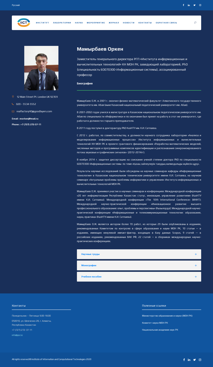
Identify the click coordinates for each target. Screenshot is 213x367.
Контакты (145, 23)
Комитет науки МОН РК (155, 322)
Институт (42, 23)
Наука (79, 23)
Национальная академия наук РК (160, 329)
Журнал (114, 23)
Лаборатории (62, 23)
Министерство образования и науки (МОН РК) (167, 315)
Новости (129, 23)
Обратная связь (166, 23)
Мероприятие (96, 23)
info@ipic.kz (17, 335)
